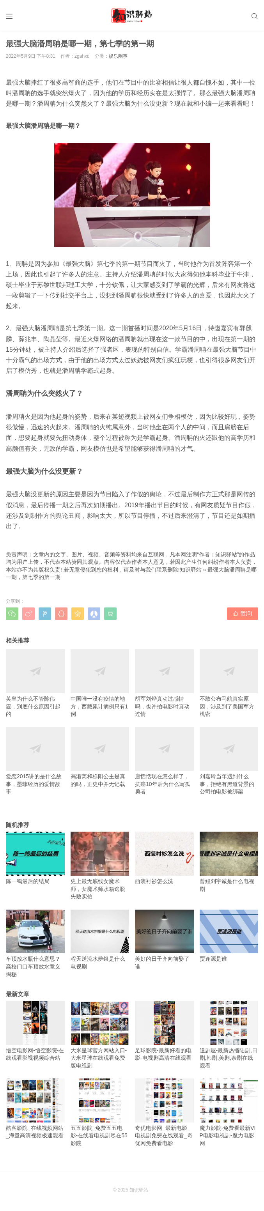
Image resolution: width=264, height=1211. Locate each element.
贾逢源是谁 (229, 936)
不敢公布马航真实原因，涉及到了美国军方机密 (229, 683)
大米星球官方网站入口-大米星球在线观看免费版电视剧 (100, 1035)
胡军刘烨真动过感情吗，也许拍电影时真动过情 (164, 683)
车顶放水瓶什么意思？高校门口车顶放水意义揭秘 (35, 943)
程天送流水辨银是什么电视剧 (100, 940)
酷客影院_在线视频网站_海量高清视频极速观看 (35, 1108)
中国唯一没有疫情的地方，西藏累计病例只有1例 (100, 683)
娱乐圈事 (118, 56)
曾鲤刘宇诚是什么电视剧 (229, 862)
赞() (242, 613)
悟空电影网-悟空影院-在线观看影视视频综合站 (35, 1031)
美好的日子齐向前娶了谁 (164, 940)
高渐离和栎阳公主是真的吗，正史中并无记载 (100, 757)
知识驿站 (191, 570)
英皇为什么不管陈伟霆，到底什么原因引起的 (35, 683)
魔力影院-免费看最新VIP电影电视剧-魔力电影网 (229, 1112)
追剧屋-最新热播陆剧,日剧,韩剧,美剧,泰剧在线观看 (229, 1035)
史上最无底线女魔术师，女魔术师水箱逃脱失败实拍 (100, 865)
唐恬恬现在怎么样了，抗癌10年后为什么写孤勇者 (164, 761)
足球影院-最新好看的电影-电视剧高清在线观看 (164, 1031)
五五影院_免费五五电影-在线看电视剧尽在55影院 (100, 1112)
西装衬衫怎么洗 (164, 858)
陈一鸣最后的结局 (35, 858)
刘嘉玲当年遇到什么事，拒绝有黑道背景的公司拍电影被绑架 (229, 761)
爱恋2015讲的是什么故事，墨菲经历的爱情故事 (35, 761)
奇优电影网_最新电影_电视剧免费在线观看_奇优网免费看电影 (164, 1112)
